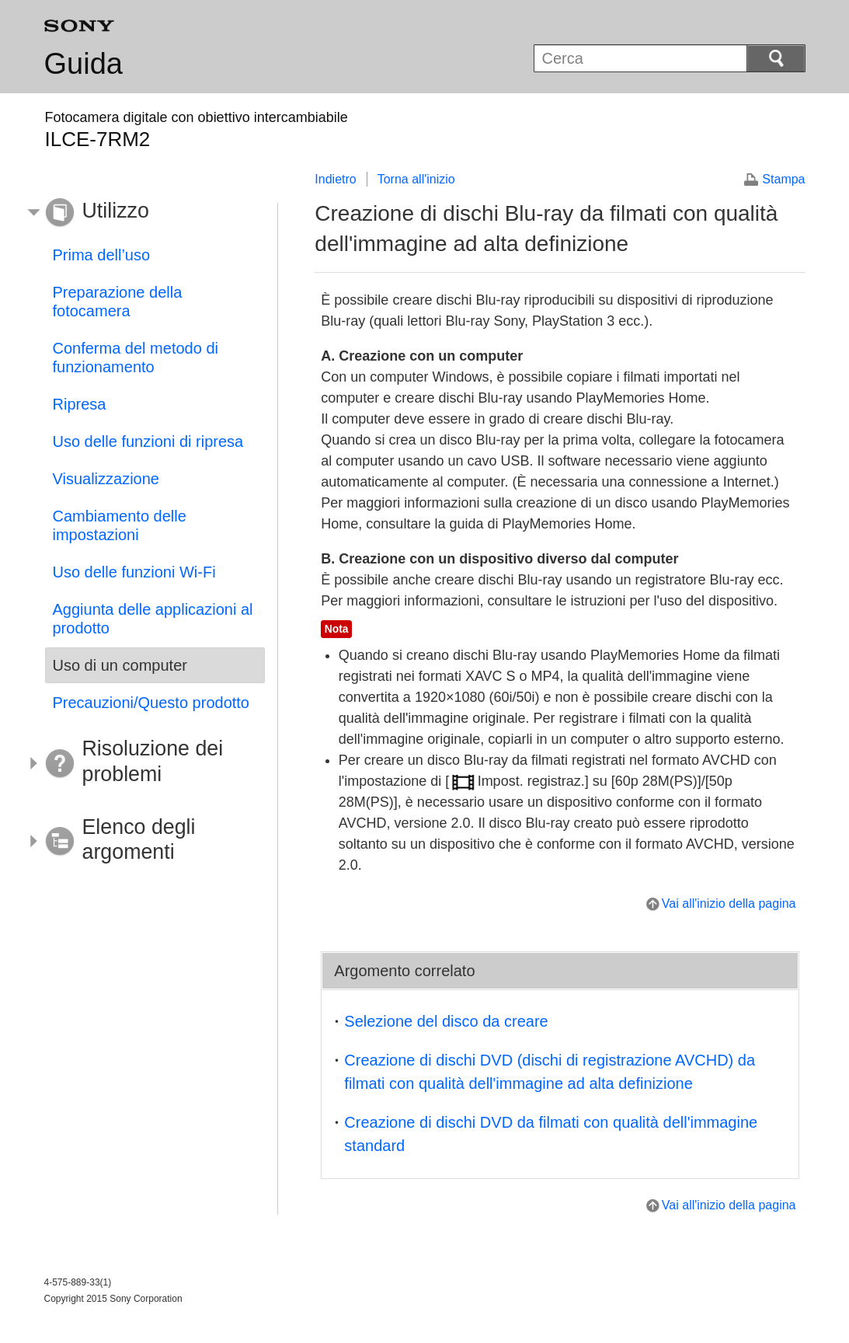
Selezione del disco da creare (446, 1021)
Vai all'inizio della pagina (729, 903)
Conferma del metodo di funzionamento (135, 357)
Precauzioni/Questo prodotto (151, 702)
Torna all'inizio (416, 179)
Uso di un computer (120, 665)
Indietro (335, 179)
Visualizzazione (106, 478)
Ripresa (79, 404)
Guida (83, 63)
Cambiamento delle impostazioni (119, 525)
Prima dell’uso (102, 254)
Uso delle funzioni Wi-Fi (134, 572)
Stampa (783, 179)
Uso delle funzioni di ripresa (148, 441)
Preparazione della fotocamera (118, 301)
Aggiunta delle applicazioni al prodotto (153, 619)
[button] (144, 212)
